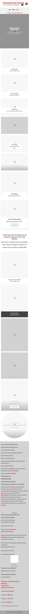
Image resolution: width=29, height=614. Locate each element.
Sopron (3, 497)
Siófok (12, 487)
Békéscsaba (14, 444)
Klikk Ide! (10, 598)
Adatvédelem (5, 585)
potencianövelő (5, 495)
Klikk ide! (10, 595)
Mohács (3, 505)
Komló (12, 554)
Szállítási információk (7, 587)
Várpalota (13, 473)
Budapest (4, 537)
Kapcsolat (4, 583)
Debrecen (13, 529)
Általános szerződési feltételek (10, 581)
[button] (26, 4)
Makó (16, 471)
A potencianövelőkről (7, 591)
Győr (12, 531)
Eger (2, 493)
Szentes (13, 461)
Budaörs (13, 468)
